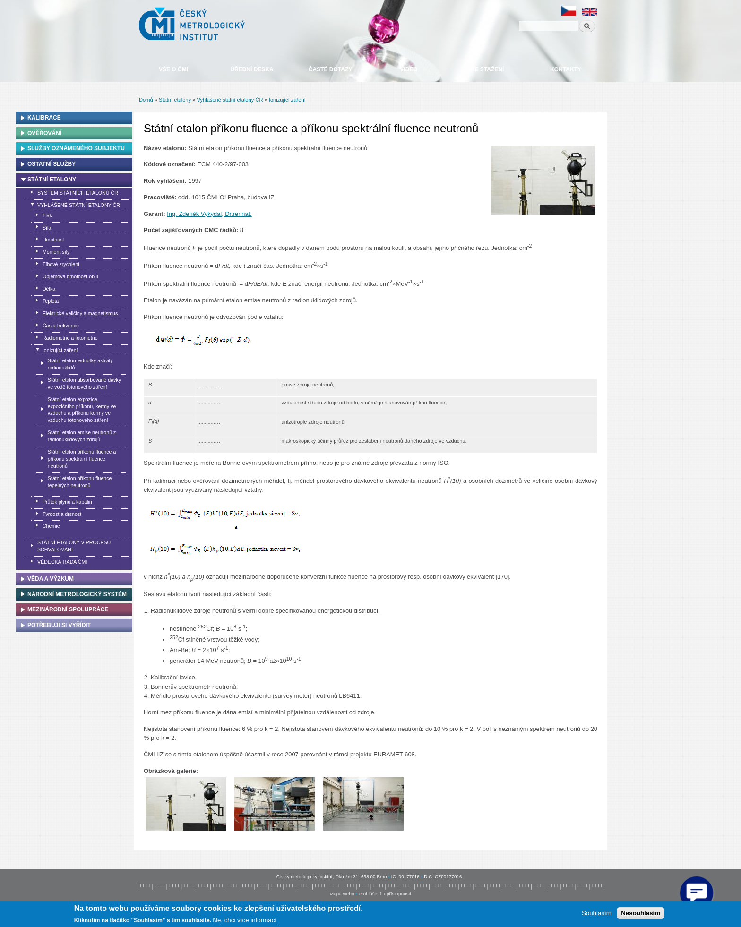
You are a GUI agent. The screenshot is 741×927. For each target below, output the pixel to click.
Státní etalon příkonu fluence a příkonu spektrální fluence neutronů (82, 459)
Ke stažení (487, 69)
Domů (146, 100)
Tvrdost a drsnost (62, 514)
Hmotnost (53, 239)
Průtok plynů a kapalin (67, 502)
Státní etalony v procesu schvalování (74, 546)
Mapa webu (342, 893)
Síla (47, 228)
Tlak (47, 215)
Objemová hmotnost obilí (70, 276)
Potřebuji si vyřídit (59, 625)
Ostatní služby (51, 164)
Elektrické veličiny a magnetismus (80, 313)
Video (408, 69)
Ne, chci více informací (244, 920)
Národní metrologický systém (77, 594)
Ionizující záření (287, 100)
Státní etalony (175, 100)
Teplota (51, 301)
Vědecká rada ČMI (62, 562)
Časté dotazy (330, 69)
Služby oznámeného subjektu (76, 148)
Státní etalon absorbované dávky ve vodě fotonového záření (84, 383)
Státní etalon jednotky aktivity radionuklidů (80, 364)
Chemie (51, 526)
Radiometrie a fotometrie (70, 338)
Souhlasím (597, 913)
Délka (49, 289)
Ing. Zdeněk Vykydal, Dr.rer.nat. (209, 213)
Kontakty (565, 69)
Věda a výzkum (50, 578)
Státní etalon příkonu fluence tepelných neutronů (80, 481)
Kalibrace (44, 117)
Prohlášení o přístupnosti (385, 893)
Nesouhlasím (640, 913)
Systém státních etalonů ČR (77, 193)
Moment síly (56, 252)
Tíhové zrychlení (61, 264)
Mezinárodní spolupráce (67, 609)
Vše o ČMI (173, 69)
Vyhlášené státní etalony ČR (230, 100)
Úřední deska (251, 69)
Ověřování (44, 133)
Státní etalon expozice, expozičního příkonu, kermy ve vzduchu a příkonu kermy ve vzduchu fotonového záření (82, 409)
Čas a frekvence (61, 325)
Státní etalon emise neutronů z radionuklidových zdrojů (82, 435)
